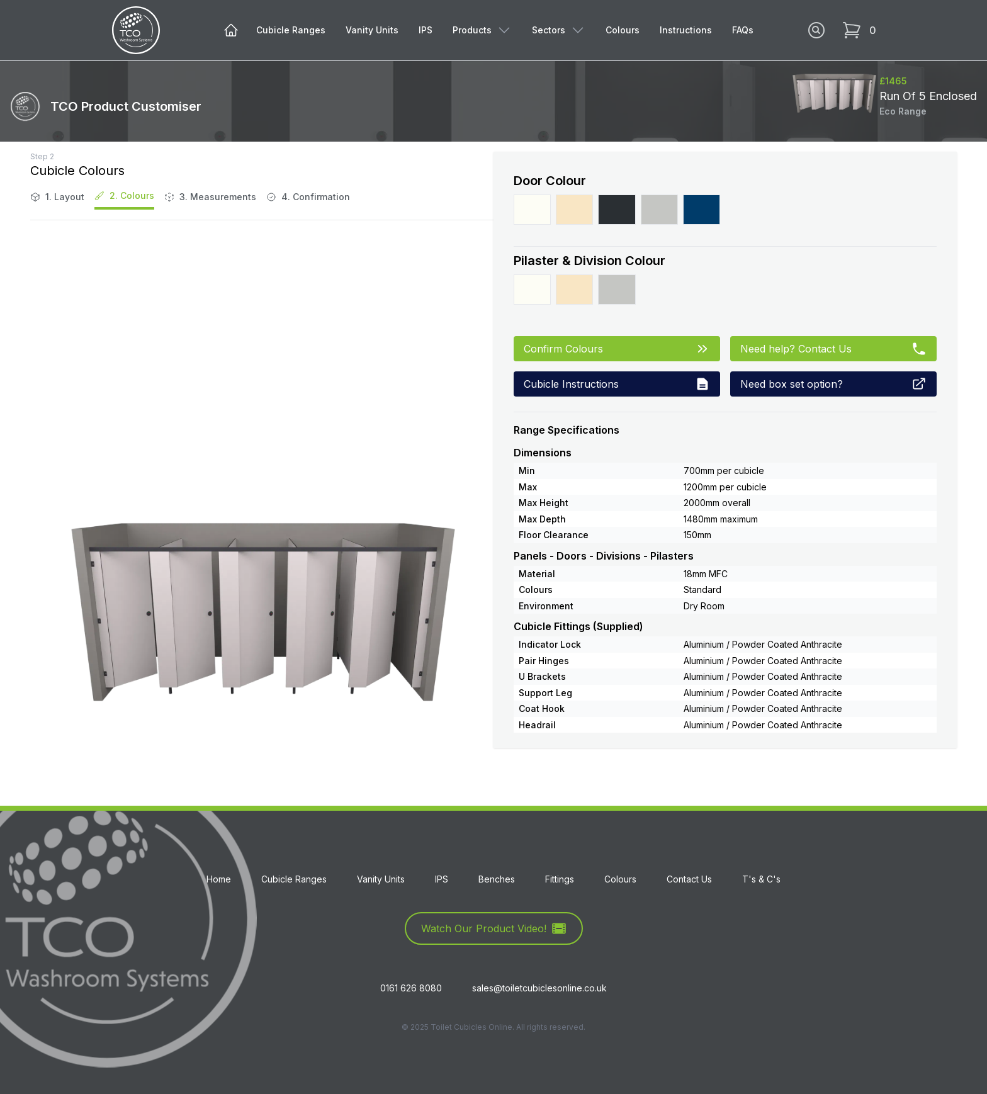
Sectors (558, 30)
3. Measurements (210, 196)
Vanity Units (372, 30)
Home (218, 879)
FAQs (742, 30)
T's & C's (761, 879)
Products (482, 30)
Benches (496, 879)
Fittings (559, 879)
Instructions (686, 30)
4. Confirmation (308, 196)
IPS (425, 30)
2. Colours (124, 195)
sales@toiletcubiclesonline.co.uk (539, 988)
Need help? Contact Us (833, 348)
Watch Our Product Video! (494, 928)
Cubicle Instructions (617, 384)
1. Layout (57, 196)
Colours (623, 30)
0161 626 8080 (411, 988)
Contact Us (689, 879)
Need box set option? (833, 384)
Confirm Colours (617, 348)
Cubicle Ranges (290, 30)
